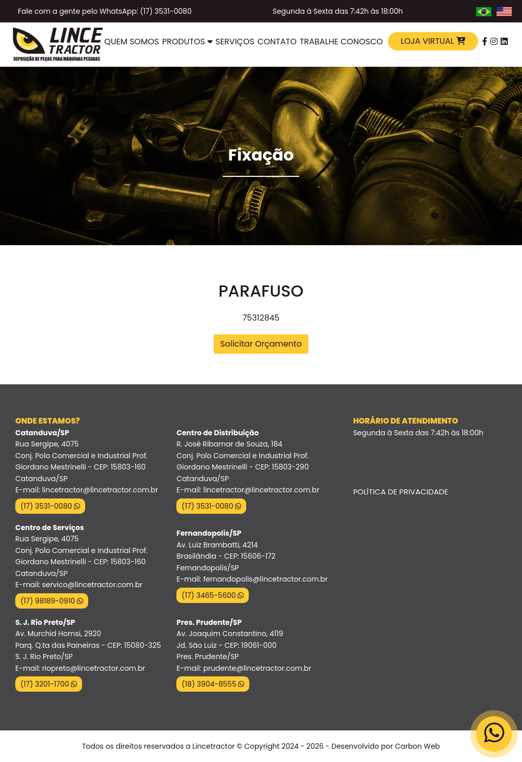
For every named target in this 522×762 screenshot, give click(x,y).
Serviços (235, 41)
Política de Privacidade (400, 491)
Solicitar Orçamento (261, 344)
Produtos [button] (187, 41)
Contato (277, 41)
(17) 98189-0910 (51, 601)
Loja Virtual (433, 41)
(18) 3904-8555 (212, 684)
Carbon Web (417, 746)
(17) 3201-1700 (48, 684)
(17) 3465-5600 (212, 595)
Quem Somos (132, 41)
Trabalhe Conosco (341, 41)
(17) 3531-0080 (50, 506)
